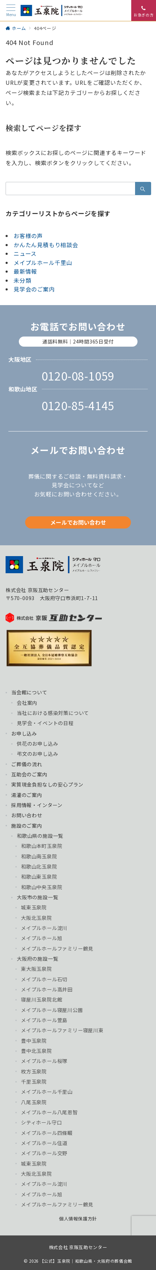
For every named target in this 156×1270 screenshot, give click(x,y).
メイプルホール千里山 (43, 262)
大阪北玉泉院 (36, 917)
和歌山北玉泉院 (39, 866)
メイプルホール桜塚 (44, 1060)
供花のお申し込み (37, 743)
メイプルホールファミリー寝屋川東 (62, 1030)
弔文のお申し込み (37, 753)
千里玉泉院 (34, 1081)
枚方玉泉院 (34, 1071)
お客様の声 (28, 235)
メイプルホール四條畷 (47, 1132)
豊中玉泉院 (34, 1040)
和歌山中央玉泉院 (41, 887)
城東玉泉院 (34, 907)
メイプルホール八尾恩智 (49, 1112)
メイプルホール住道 (44, 1142)
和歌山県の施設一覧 (40, 835)
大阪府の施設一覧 (37, 958)
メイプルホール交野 (44, 1153)
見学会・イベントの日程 (45, 722)
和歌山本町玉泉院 (41, 845)
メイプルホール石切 (44, 979)
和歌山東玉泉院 (39, 876)
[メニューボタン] (11, 11)
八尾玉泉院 (34, 1102)
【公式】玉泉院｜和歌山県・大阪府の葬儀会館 (86, 1261)
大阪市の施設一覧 (37, 897)
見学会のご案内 (34, 289)
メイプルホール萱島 (44, 1020)
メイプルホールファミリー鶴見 (57, 948)
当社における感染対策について (53, 712)
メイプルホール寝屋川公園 (52, 1009)
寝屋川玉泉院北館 (41, 999)
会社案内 (27, 702)
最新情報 (25, 271)
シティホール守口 (41, 1122)
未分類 (22, 280)
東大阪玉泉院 (36, 968)
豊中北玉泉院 (36, 1050)
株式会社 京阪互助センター (78, 1247)
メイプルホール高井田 (47, 989)
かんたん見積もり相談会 (46, 245)
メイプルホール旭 (41, 938)
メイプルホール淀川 (44, 927)
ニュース (25, 253)
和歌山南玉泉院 (39, 856)
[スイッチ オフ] (144, 10)
